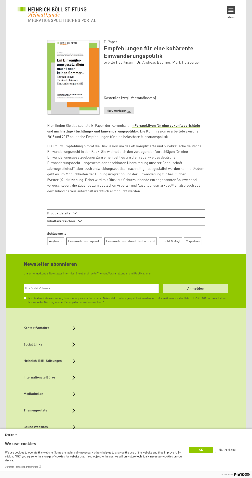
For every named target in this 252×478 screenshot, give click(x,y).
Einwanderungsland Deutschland (130, 241)
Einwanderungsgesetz (84, 241)
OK (201, 449)
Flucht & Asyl (170, 241)
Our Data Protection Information (21, 467)
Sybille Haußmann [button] (119, 62)
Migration (193, 241)
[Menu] (231, 10)
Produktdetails (59, 213)
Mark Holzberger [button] (186, 62)
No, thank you (227, 449)
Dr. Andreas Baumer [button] (153, 62)
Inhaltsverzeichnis (61, 221)
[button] (119, 111)
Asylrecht (56, 241)
